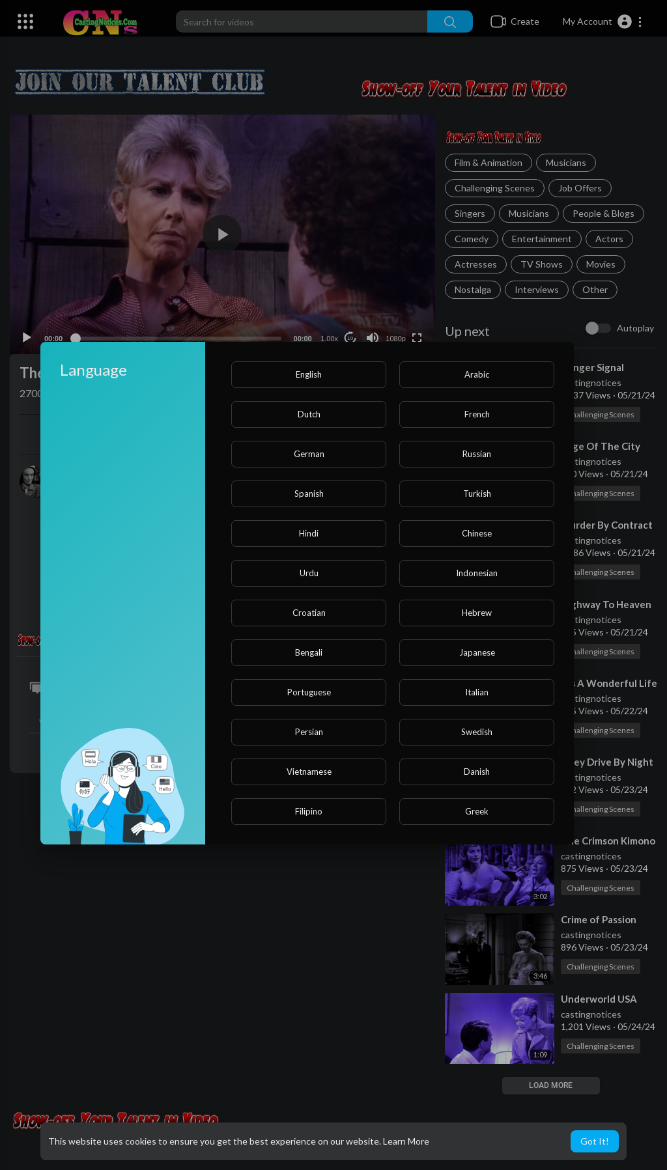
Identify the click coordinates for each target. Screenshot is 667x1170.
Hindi (309, 533)
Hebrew (477, 612)
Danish (477, 771)
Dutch (309, 414)
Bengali (308, 652)
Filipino (308, 811)
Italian (477, 692)
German (309, 454)
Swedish (476, 732)
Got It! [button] (594, 1141)
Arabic (476, 374)
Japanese (477, 652)
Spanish (309, 493)
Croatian (309, 612)
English (309, 374)
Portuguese (309, 692)
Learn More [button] (406, 1141)
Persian (309, 732)
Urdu (309, 573)
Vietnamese (309, 771)
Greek (477, 811)
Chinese (477, 533)
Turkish (477, 493)
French (477, 414)
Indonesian (477, 573)
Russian (476, 454)
